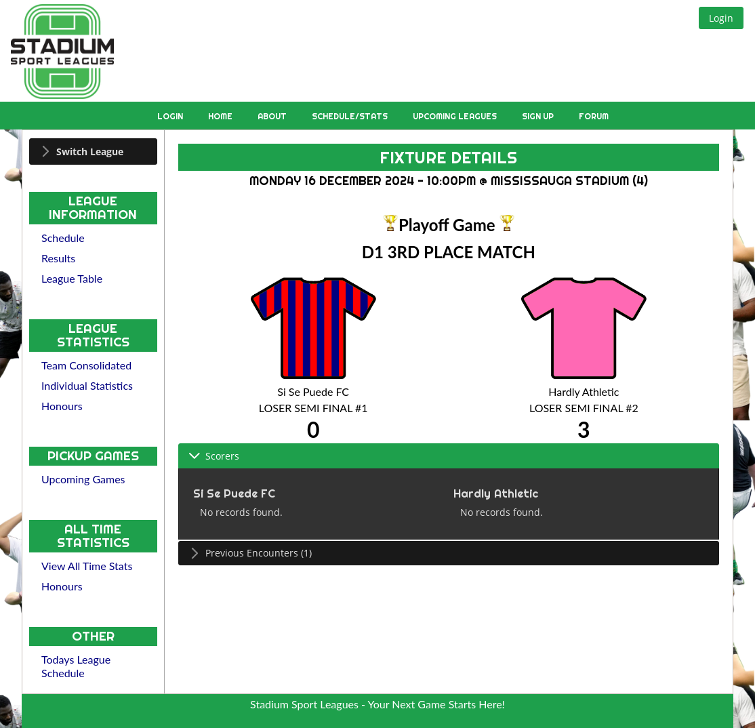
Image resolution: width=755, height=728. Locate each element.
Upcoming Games (83, 478)
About (273, 116)
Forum (594, 116)
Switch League (89, 151)
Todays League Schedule (75, 666)
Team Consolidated (86, 365)
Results (58, 257)
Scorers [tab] (213, 455)
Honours (62, 405)
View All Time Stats (86, 565)
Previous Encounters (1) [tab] (250, 552)
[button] (721, 18)
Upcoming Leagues (456, 116)
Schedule (63, 237)
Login (171, 116)
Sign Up (539, 116)
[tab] (93, 151)
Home (221, 116)
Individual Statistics (87, 385)
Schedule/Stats (351, 116)
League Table (71, 278)
